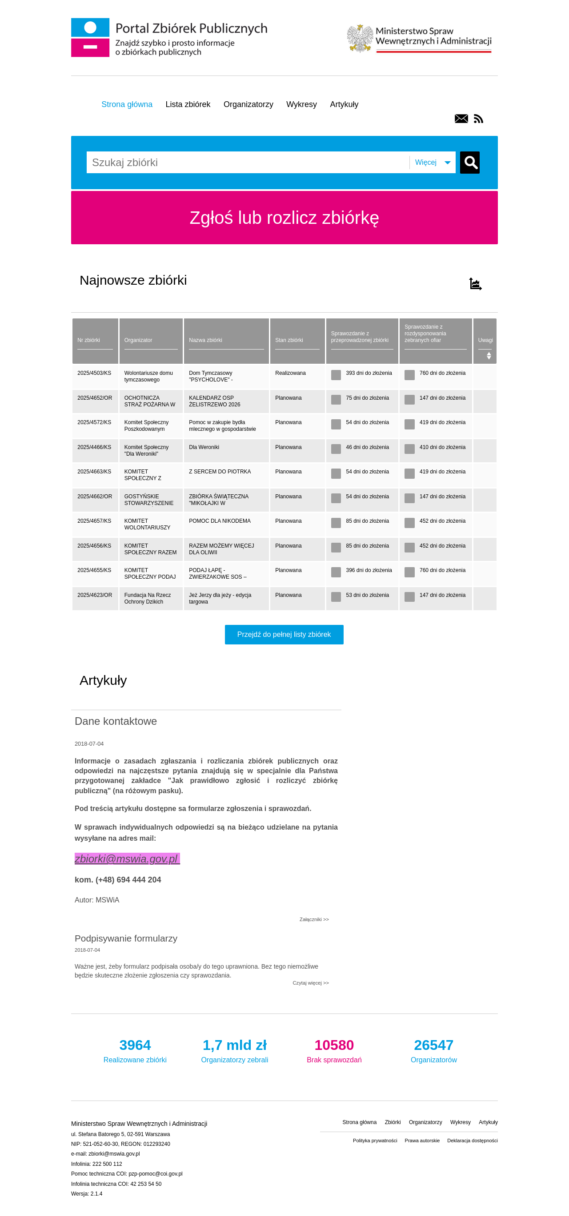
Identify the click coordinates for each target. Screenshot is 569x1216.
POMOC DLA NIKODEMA (220, 521)
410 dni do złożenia (435, 449)
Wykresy (301, 104)
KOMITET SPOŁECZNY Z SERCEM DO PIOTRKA (142, 478)
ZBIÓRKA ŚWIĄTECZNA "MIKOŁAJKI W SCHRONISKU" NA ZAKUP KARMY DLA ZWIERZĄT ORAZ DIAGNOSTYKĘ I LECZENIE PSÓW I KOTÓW (223, 502)
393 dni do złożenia (361, 375)
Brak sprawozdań (334, 1049)
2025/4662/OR (94, 496)
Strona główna (126, 104)
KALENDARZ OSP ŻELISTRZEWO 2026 (214, 401)
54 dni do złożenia (360, 424)
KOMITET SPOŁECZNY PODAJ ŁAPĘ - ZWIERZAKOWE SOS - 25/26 (150, 576)
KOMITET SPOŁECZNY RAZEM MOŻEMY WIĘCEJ (150, 552)
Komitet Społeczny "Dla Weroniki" (146, 450)
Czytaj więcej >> (311, 983)
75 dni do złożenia (360, 400)
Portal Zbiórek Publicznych (170, 38)
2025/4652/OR (94, 398)
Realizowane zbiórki (135, 1049)
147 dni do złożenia (435, 400)
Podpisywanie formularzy (126, 938)
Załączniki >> (314, 919)
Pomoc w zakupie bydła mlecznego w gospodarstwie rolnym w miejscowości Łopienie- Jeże (222, 428)
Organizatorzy (248, 104)
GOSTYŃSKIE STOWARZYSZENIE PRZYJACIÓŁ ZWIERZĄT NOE (149, 502)
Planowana (288, 398)
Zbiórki (393, 1122)
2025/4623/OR (94, 595)
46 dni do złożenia (360, 449)
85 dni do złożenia (360, 523)
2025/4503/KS (94, 373)
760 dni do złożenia (435, 375)
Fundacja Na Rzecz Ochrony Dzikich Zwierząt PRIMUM (147, 601)
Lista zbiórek (188, 104)
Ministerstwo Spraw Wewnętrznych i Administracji (419, 37)
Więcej (426, 162)
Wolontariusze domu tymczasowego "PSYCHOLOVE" (148, 379)
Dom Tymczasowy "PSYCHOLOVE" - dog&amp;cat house (212, 379)
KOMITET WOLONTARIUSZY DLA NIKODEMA (147, 527)
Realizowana (290, 373)
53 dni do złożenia (360, 597)
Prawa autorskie (422, 1140)
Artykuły (344, 104)
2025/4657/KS (94, 521)
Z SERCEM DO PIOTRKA (220, 472)
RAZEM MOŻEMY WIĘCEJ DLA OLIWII (221, 549)
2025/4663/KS (94, 472)
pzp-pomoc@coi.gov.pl (155, 1174)
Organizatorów (434, 1049)
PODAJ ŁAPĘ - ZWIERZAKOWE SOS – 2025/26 (217, 576)
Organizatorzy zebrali (234, 1049)
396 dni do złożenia (361, 572)
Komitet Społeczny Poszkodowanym (146, 425)
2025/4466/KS (94, 447)
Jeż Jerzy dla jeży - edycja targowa (220, 598)
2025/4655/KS (94, 570)
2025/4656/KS (94, 546)
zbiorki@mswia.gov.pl (114, 1154)
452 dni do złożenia (435, 523)
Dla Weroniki (204, 447)
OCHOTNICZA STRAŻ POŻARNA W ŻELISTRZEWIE (150, 404)
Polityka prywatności (375, 1140)
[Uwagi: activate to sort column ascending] (485, 341)
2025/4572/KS (94, 422)
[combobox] (149, 162)
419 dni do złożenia (435, 424)
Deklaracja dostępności (472, 1140)
